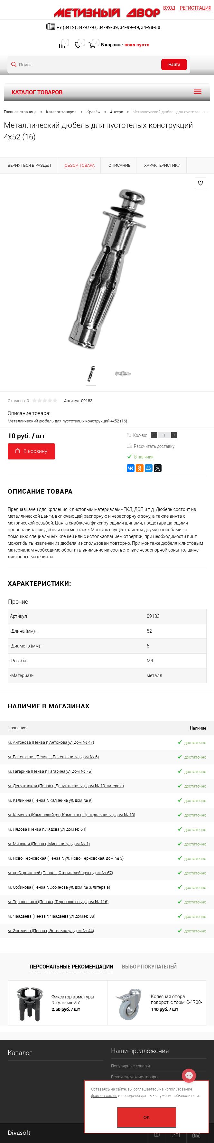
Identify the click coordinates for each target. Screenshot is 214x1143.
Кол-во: (140, 435)
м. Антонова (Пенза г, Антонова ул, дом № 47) (51, 742)
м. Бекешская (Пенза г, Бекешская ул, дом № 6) (53, 756)
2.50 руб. (65, 1009)
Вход (169, 8)
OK (147, 1117)
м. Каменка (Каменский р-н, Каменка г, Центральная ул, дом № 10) (71, 814)
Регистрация (195, 8)
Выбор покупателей (149, 966)
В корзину (31, 451)
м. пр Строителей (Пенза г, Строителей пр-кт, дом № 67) (60, 872)
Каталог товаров (107, 92)
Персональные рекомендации (71, 966)
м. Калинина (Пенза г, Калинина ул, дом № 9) (50, 800)
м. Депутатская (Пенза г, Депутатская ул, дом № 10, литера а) (66, 785)
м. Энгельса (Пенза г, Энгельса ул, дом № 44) (51, 930)
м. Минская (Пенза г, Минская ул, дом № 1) (49, 843)
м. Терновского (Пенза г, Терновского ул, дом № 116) (58, 901)
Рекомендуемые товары (134, 1076)
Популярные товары (130, 1065)
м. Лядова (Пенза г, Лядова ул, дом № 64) (47, 829)
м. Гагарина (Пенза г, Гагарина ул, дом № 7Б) (50, 771)
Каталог (20, 1053)
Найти (174, 64)
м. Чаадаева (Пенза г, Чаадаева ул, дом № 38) (51, 916)
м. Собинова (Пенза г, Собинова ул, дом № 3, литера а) (59, 887)
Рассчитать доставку (150, 446)
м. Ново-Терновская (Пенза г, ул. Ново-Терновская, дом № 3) (66, 858)
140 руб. (164, 1009)
